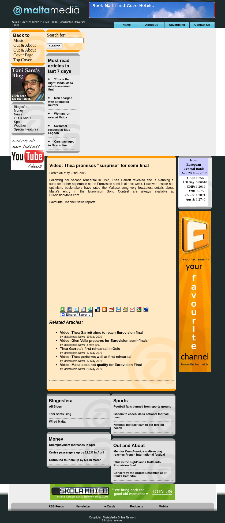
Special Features (26, 129)
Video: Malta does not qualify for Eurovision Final (101, 365)
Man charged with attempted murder (60, 101)
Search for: (56, 35)
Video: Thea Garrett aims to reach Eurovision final (101, 332)
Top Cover (22, 59)
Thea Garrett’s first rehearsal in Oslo (90, 349)
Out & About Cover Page (24, 52)
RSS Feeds (56, 506)
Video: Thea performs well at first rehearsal (95, 357)
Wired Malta (57, 421)
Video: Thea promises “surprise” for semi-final (99, 165)
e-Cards (109, 506)
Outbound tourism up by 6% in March (75, 460)
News (18, 114)
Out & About (24, 45)
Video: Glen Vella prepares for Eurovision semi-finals (104, 341)
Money (19, 110)
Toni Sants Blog (60, 414)
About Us (151, 24)
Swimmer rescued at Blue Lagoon (59, 129)
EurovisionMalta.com (64, 195)
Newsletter (83, 506)
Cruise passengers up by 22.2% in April (76, 452)
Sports (18, 122)
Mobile (163, 506)
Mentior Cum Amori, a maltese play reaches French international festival (139, 453)
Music (18, 40)
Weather (20, 126)
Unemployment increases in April (72, 444)
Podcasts (136, 506)
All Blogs (55, 406)
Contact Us (202, 24)
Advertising (177, 24)
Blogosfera (21, 107)
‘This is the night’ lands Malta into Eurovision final (60, 84)
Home (126, 24)
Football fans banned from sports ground (142, 406)
